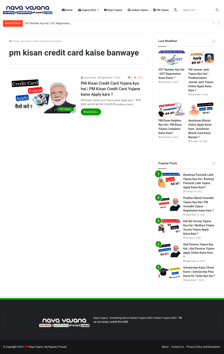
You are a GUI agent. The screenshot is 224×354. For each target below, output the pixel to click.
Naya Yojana (113, 10)
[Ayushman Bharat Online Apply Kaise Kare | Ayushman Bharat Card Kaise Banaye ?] (201, 109)
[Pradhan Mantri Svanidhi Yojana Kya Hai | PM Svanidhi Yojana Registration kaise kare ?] (169, 203)
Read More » (91, 111)
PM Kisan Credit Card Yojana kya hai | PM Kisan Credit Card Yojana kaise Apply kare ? (110, 89)
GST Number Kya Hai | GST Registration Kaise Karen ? (55, 23)
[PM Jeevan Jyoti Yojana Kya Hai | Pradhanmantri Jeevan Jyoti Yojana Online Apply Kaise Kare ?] (201, 58)
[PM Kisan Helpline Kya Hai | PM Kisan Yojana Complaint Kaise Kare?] (171, 109)
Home (67, 10)
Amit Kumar (90, 77)
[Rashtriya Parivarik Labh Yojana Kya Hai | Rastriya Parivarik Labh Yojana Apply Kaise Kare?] (169, 180)
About (165, 346)
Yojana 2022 (87, 10)
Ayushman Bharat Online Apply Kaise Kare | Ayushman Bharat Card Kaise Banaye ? (200, 129)
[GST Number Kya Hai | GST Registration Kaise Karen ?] (171, 58)
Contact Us (177, 346)
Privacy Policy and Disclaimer (203, 346)
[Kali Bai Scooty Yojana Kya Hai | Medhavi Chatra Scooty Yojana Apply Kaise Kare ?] (169, 226)
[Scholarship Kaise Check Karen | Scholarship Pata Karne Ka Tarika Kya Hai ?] (169, 273)
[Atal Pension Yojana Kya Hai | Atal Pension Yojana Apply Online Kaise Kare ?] (169, 249)
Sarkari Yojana (138, 10)
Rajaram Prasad (57, 346)
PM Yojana (161, 10)
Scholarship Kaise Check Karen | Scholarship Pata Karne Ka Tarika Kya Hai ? (199, 271)
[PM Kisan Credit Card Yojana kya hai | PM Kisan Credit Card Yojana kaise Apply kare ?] (42, 94)
